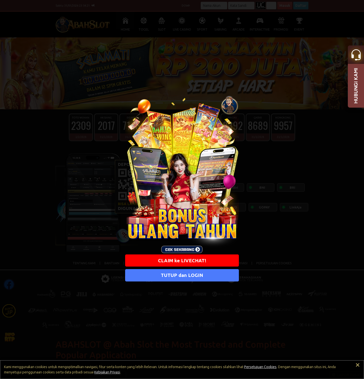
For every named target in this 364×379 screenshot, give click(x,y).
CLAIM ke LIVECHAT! (182, 260)
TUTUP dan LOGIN (182, 275)
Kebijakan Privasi (107, 372)
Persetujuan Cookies (260, 367)
